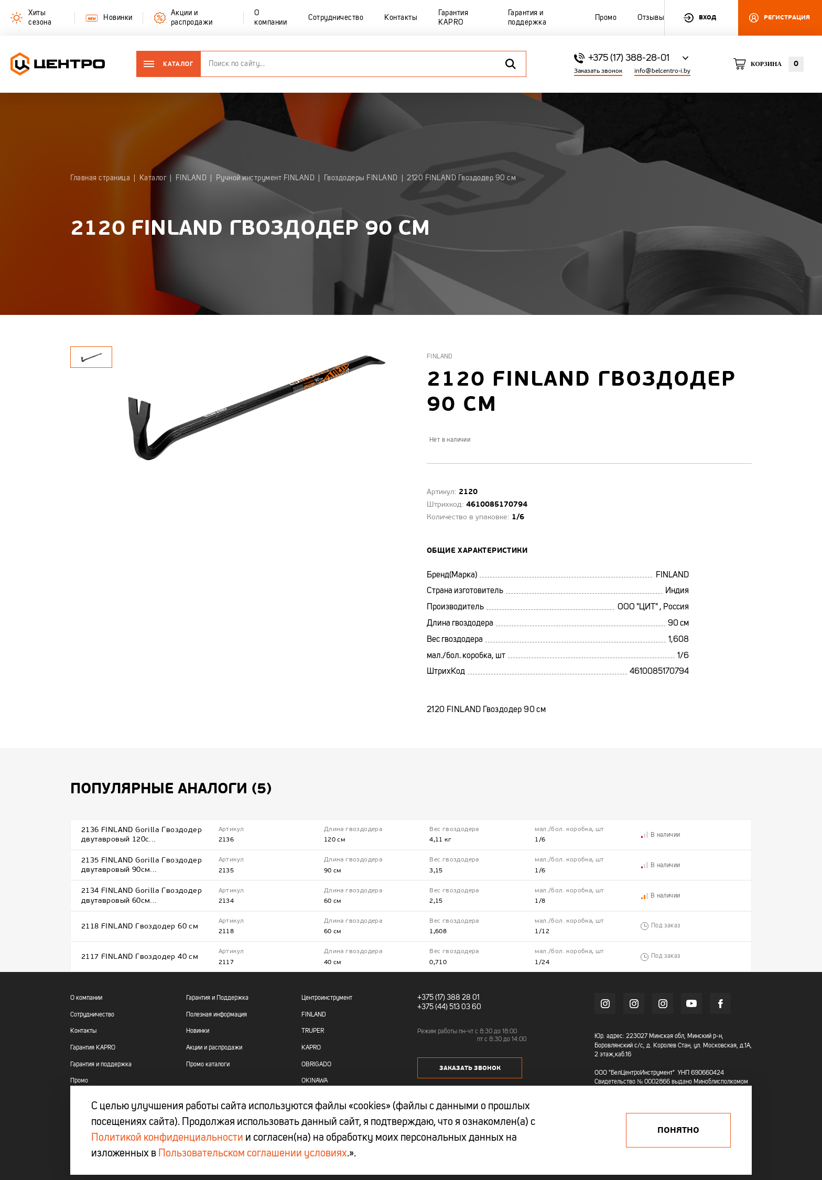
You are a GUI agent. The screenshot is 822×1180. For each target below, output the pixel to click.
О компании (86, 998)
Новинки (197, 1031)
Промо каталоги (208, 1065)
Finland (440, 357)
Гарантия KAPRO (92, 1048)
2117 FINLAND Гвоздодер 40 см (139, 956)
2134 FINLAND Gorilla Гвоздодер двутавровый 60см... (141, 895)
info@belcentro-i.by (662, 71)
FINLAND (313, 1015)
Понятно (678, 1130)
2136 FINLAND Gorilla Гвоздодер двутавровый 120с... (141, 834)
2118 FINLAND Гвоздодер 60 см (139, 926)
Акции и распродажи (214, 1048)
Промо (79, 1081)
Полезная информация (216, 1015)
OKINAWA (314, 1081)
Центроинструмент (326, 998)
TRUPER (312, 1031)
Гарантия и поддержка (101, 1065)
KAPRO (311, 1048)
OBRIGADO (316, 1065)
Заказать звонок (598, 71)
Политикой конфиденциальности (167, 1138)
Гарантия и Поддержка (217, 998)
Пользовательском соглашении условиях (252, 1154)
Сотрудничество (92, 1015)
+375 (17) (431, 997)
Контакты (83, 1031)
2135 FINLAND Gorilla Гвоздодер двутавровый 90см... (141, 865)
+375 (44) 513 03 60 (449, 1007)
